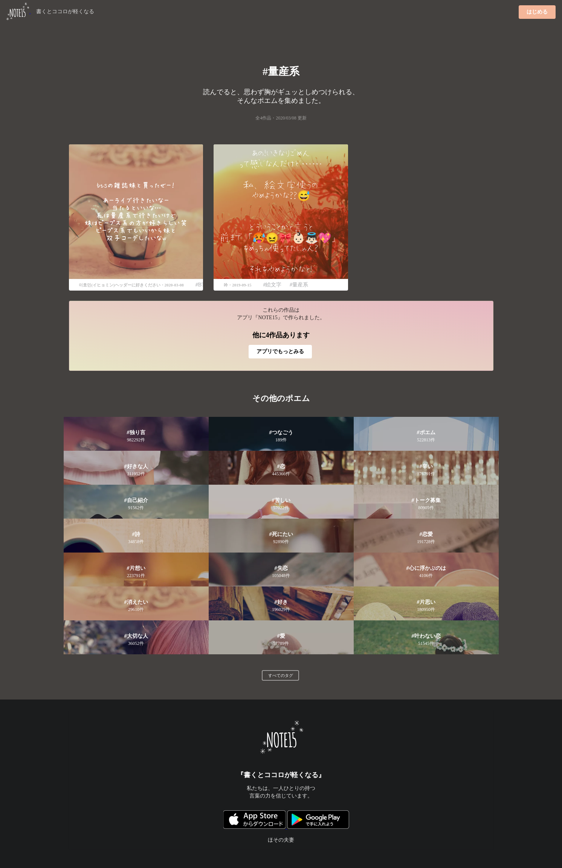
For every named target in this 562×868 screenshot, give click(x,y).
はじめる (537, 12)
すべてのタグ (280, 675)
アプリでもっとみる (280, 351)
